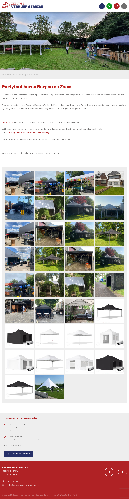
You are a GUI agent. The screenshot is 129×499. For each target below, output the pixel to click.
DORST (75, 495)
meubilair (21, 132)
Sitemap (39, 495)
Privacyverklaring (51, 495)
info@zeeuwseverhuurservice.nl (21, 440)
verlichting (10, 132)
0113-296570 (13, 437)
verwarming (43, 132)
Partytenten (7, 122)
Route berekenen (19, 453)
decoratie (30, 132)
